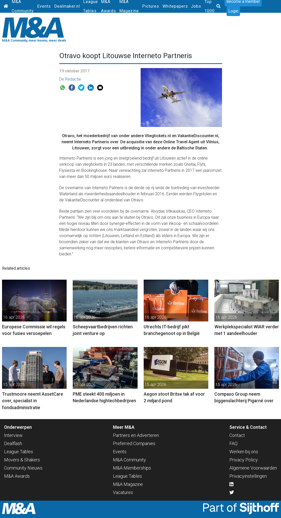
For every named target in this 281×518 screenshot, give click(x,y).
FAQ (233, 443)
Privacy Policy (243, 459)
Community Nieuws (23, 468)
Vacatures (123, 492)
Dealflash (13, 443)
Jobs (196, 6)
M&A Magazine (128, 484)
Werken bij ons (243, 451)
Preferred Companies (134, 443)
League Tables (18, 451)
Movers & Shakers (22, 459)
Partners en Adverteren (136, 435)
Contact (237, 435)
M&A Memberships (132, 468)
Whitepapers (175, 6)
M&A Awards (17, 476)
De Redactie (70, 79)
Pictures (150, 6)
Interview (13, 435)
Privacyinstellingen (248, 476)
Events (44, 6)
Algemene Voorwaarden (253, 468)
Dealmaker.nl (67, 6)
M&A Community (129, 459)
